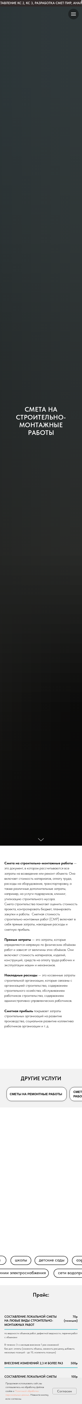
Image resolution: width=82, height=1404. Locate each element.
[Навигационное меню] (73, 14)
